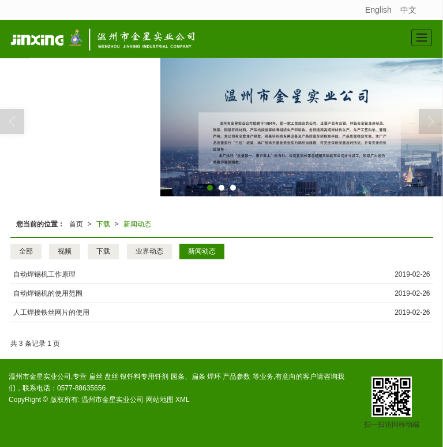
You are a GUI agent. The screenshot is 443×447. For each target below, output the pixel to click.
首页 (76, 224)
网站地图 (160, 400)
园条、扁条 (188, 376)
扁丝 (96, 376)
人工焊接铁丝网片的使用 (51, 312)
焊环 (214, 376)
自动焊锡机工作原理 (44, 274)
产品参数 (236, 376)
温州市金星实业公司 (112, 400)
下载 (103, 224)
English (378, 9)
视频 (65, 251)
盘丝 (111, 376)
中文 (408, 9)
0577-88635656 (81, 388)
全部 (26, 251)
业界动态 (149, 251)
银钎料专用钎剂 (144, 376)
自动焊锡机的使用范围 (47, 293)
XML (182, 400)
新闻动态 (137, 224)
